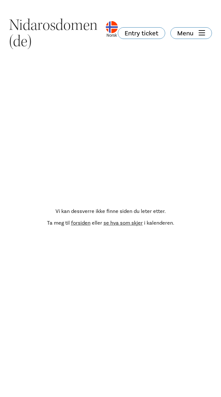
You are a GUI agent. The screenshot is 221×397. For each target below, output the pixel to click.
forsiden (81, 223)
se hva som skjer (123, 223)
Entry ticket (141, 33)
